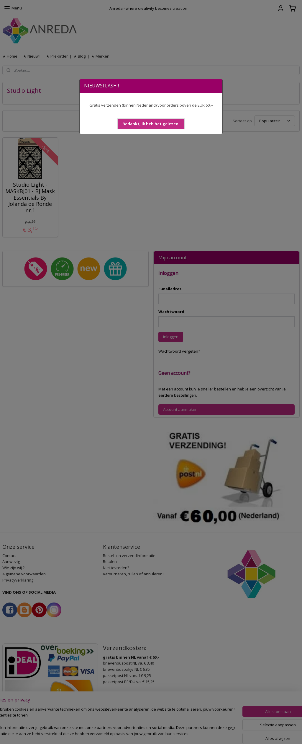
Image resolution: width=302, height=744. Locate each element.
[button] (151, 123)
